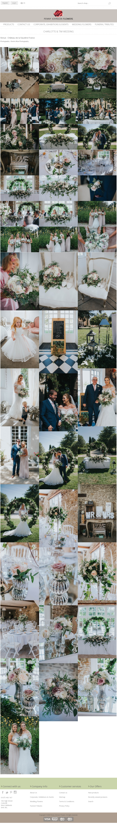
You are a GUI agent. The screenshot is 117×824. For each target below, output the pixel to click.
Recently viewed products (97, 798)
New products (93, 794)
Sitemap (62, 798)
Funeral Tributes (104, 24)
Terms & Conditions (66, 803)
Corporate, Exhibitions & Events (51, 24)
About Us (33, 794)
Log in (14, 3)
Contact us (24, 24)
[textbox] (94, 3)
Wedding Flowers (81, 24)
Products (8, 24)
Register (5, 3)
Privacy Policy (64, 807)
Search (90, 803)
